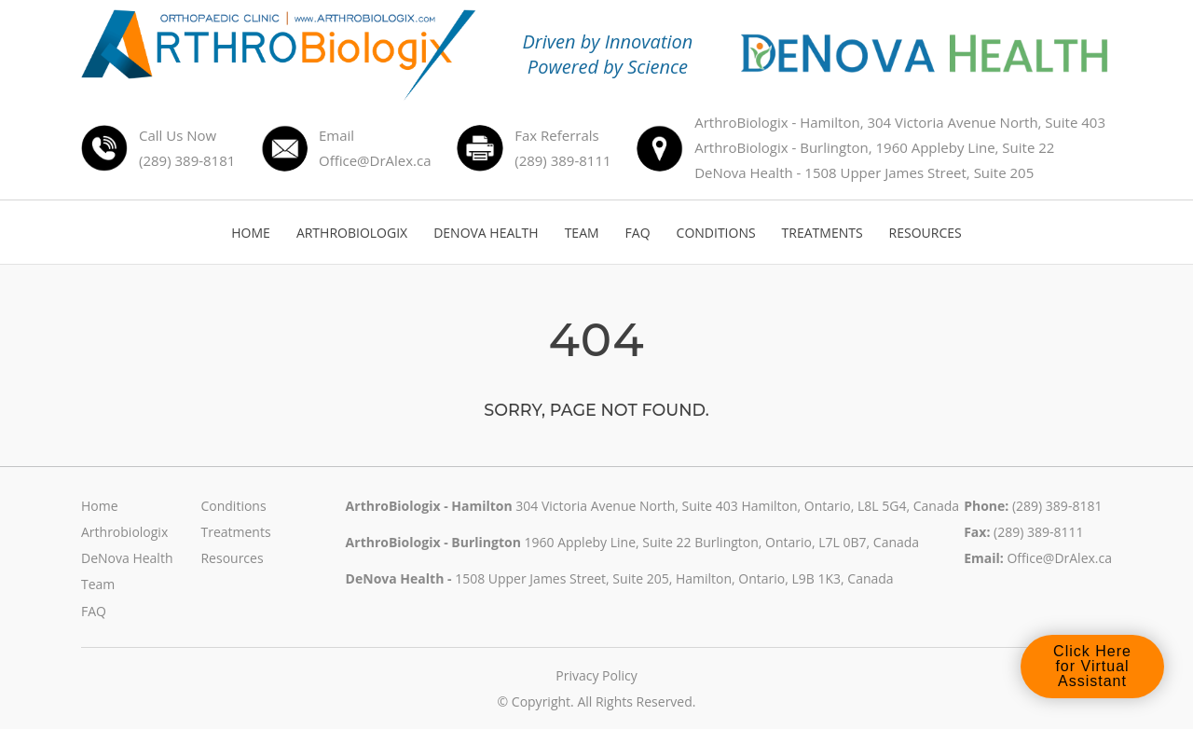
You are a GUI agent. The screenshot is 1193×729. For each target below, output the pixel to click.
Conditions (233, 506)
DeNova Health (126, 558)
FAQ (638, 232)
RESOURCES (925, 232)
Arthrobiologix (124, 532)
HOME (250, 232)
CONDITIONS (716, 232)
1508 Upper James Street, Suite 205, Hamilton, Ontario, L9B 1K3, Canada (674, 578)
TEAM (582, 232)
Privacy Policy (596, 675)
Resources (231, 558)
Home (99, 506)
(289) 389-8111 (1038, 532)
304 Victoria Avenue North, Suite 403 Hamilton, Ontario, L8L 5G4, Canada (737, 506)
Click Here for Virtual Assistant (1092, 666)
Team (98, 584)
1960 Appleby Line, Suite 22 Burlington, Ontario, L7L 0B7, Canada (721, 542)
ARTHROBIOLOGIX (351, 232)
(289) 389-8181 (1057, 506)
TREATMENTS (822, 232)
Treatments (235, 532)
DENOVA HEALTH (486, 232)
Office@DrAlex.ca (1059, 558)
